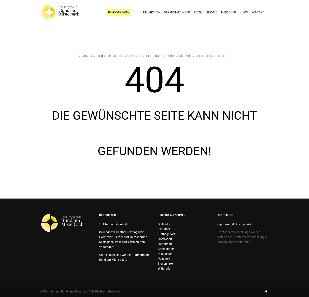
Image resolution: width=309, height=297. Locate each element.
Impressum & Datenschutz (234, 224)
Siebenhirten (166, 263)
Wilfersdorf (165, 268)
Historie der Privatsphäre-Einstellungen (242, 237)
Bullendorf (164, 224)
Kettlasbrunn (166, 249)
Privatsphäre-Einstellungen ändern (239, 232)
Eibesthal (164, 229)
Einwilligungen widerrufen (233, 242)
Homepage (130, 56)
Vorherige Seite (211, 56)
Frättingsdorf (166, 234)
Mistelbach (165, 254)
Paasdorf (164, 258)
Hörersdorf (165, 239)
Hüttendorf (165, 244)
